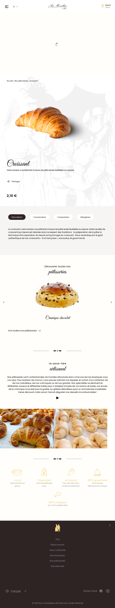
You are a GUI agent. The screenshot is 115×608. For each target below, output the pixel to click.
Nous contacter (57, 550)
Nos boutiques (57, 555)
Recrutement (57, 566)
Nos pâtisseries (57, 560)
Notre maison (57, 544)
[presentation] (4, 302)
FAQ (58, 539)
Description (17, 217)
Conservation (39, 217)
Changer (107, 7)
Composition (63, 217)
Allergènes (85, 217)
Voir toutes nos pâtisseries (24, 330)
